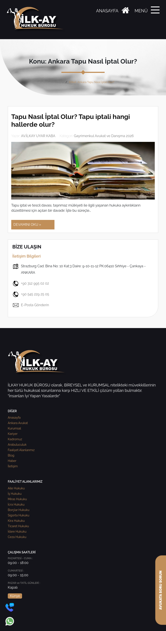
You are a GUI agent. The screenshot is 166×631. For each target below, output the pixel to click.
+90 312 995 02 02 (30, 283)
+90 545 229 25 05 (30, 294)
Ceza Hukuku (17, 537)
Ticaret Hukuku (18, 526)
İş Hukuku (15, 493)
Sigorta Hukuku (18, 515)
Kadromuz (15, 439)
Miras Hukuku (17, 499)
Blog (11, 455)
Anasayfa (58, 82)
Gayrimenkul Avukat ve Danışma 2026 (104, 136)
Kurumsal (14, 428)
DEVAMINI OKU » (27, 225)
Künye (15, 596)
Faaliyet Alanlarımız (21, 450)
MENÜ (141, 10)
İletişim (13, 466)
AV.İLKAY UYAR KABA (38, 136)
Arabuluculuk (17, 444)
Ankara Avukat (18, 423)
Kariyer (13, 434)
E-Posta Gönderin (30, 305)
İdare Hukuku (17, 531)
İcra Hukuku (16, 504)
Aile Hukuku (16, 488)
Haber (12, 461)
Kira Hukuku (16, 520)
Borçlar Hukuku (18, 510)
